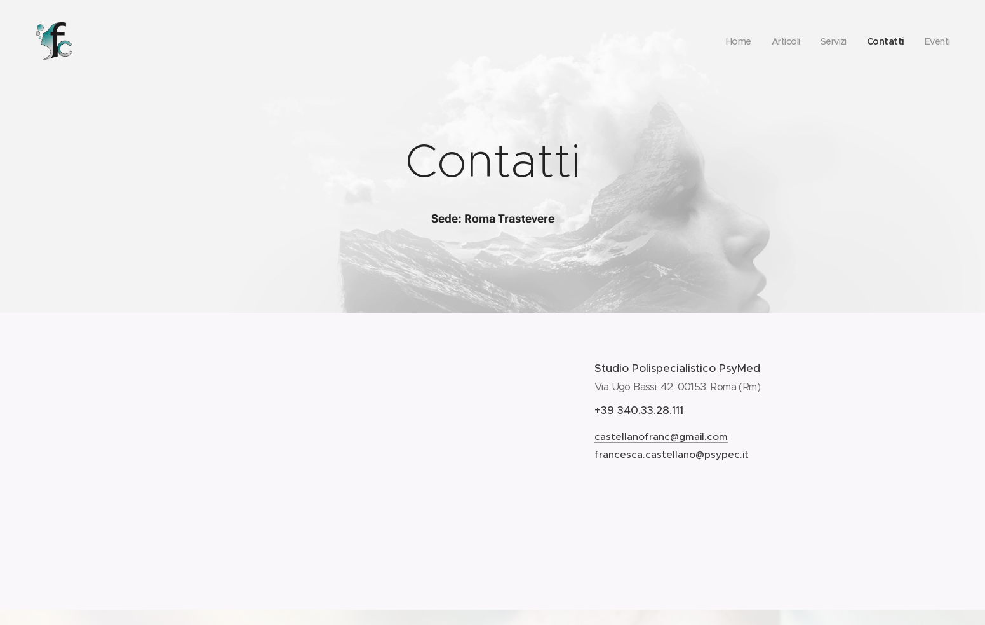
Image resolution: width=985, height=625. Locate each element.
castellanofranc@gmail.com (661, 436)
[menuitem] (732, 41)
